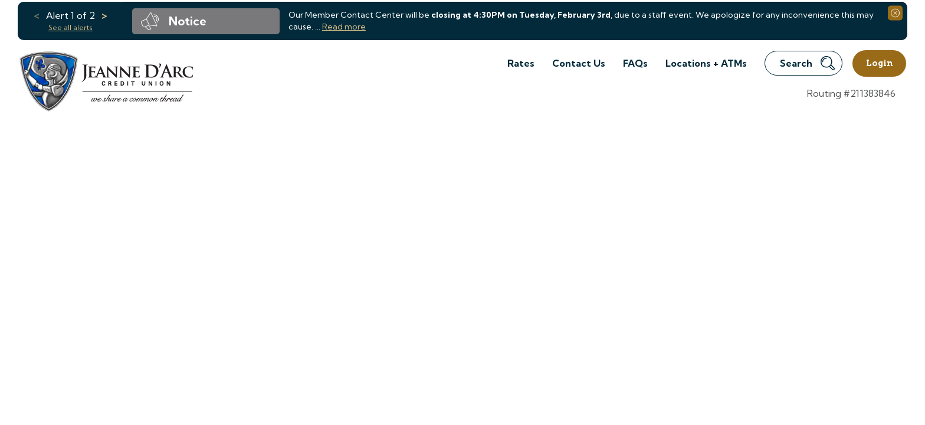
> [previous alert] (104, 15)
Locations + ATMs (706, 63)
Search (807, 63)
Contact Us (578, 63)
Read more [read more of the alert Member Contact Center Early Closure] (344, 26)
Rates (520, 63)
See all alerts (70, 27)
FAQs (635, 63)
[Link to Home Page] (105, 83)
